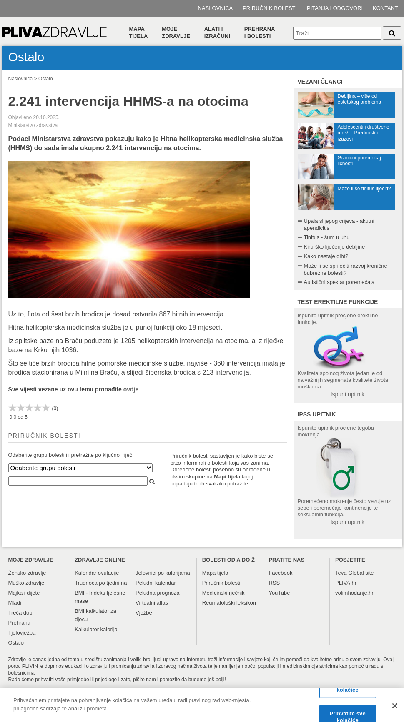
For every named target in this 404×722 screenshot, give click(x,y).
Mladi (14, 603)
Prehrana (19, 623)
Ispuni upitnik (348, 394)
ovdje (131, 389)
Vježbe (144, 613)
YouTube (279, 593)
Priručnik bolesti (270, 8)
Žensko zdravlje (27, 573)
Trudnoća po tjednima (101, 583)
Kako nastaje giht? (326, 256)
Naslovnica (215, 8)
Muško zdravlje (26, 583)
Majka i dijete (24, 593)
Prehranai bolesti (259, 32)
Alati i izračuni (217, 32)
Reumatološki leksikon (229, 603)
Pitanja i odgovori (335, 8)
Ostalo (45, 79)
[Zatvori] (395, 709)
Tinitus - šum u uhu (327, 237)
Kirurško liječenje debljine (334, 247)
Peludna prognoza (158, 593)
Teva (340, 573)
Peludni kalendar (156, 583)
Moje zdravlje (176, 32)
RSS (274, 583)
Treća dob (20, 613)
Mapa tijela (138, 32)
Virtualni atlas (152, 603)
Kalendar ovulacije (97, 573)
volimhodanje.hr (354, 593)
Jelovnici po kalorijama (163, 573)
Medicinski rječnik (223, 593)
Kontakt (385, 8)
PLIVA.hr (345, 583)
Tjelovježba (22, 633)
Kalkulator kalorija (96, 629)
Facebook (280, 573)
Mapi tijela (227, 476)
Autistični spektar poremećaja (339, 282)
